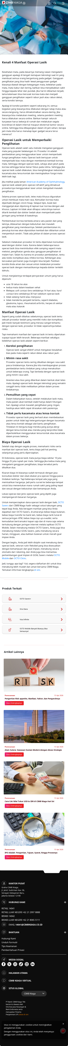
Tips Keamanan (9, 946)
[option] (34, 34)
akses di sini (23, 1014)
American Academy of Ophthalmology (45, 181)
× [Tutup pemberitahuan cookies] (63, 1024)
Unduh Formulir (10, 942)
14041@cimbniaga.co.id (28, 924)
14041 (12, 908)
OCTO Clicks (20, 558)
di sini (37, 569)
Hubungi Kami (9, 938)
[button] (55, 3)
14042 (12, 916)
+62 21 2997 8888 (31, 912)
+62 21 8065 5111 (31, 919)
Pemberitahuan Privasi (13, 950)
